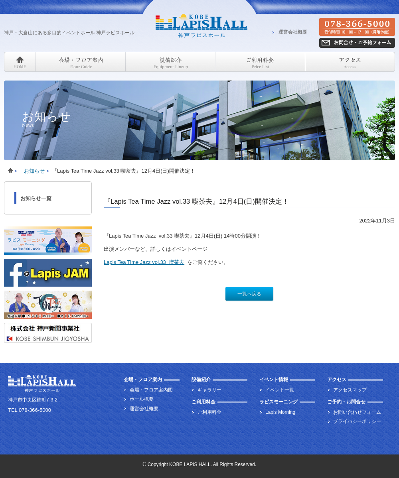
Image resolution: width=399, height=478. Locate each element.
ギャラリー (209, 390)
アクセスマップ (350, 390)
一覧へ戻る (249, 294)
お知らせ (34, 171)
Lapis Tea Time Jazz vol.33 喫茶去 (144, 262)
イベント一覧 (279, 390)
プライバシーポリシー (357, 421)
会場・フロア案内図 (151, 390)
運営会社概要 (293, 32)
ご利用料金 (209, 412)
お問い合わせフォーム (357, 412)
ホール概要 (142, 399)
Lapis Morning (280, 412)
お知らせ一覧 (35, 198)
